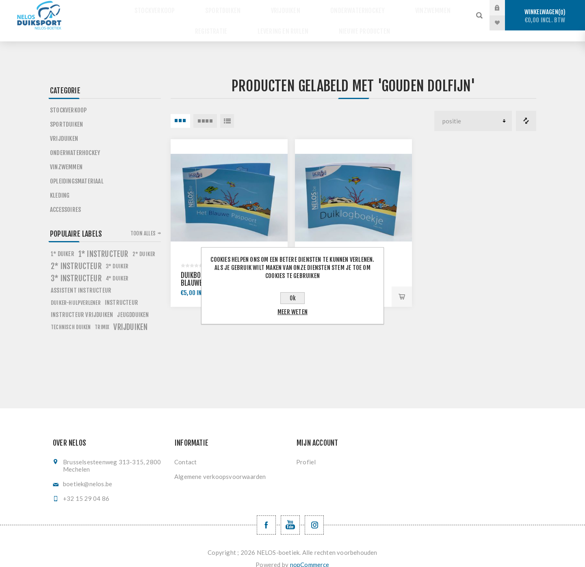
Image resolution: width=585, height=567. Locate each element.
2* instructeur (76, 255)
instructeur (121, 291)
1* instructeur (103, 243)
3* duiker (117, 255)
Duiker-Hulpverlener (76, 291)
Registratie (218, 23)
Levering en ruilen (283, 23)
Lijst (227, 110)
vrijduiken (130, 316)
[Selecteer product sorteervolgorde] (473, 110)
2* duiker (144, 242)
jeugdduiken (133, 304)
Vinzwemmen (417, 8)
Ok (293, 298)
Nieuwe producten (357, 23)
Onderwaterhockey (350, 8)
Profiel (306, 451)
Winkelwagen (545, 16)
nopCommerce (309, 553)
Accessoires (65, 199)
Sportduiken (231, 8)
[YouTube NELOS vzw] (290, 514)
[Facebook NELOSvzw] (266, 514)
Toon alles (143, 222)
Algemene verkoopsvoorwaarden (220, 465)
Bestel (402, 286)
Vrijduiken (285, 8)
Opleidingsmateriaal (77, 170)
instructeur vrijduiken (82, 304)
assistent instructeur (81, 279)
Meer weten (292, 312)
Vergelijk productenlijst (526, 110)
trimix (102, 316)
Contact (185, 451)
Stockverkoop (171, 8)
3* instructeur (76, 267)
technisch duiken (71, 316)
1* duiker (62, 243)
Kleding (59, 184)
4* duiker (117, 267)
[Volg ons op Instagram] (314, 514)
